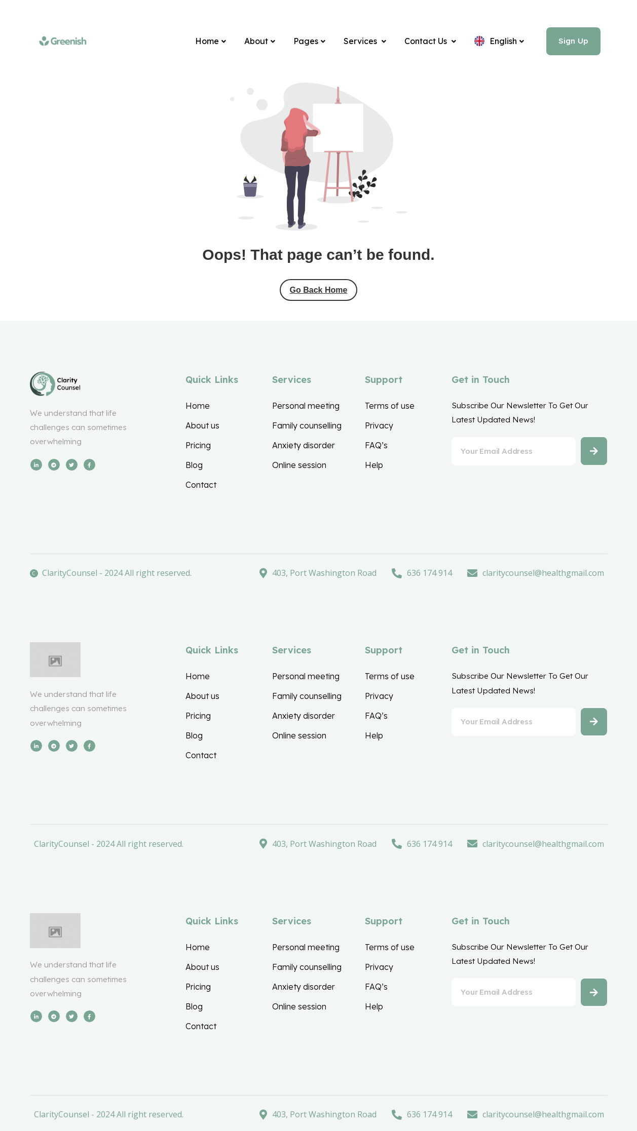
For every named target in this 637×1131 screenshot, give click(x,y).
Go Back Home (319, 291)
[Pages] (303, 42)
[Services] (358, 42)
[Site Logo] (63, 42)
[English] (493, 42)
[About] (253, 42)
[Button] (592, 456)
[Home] (204, 42)
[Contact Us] (424, 42)
